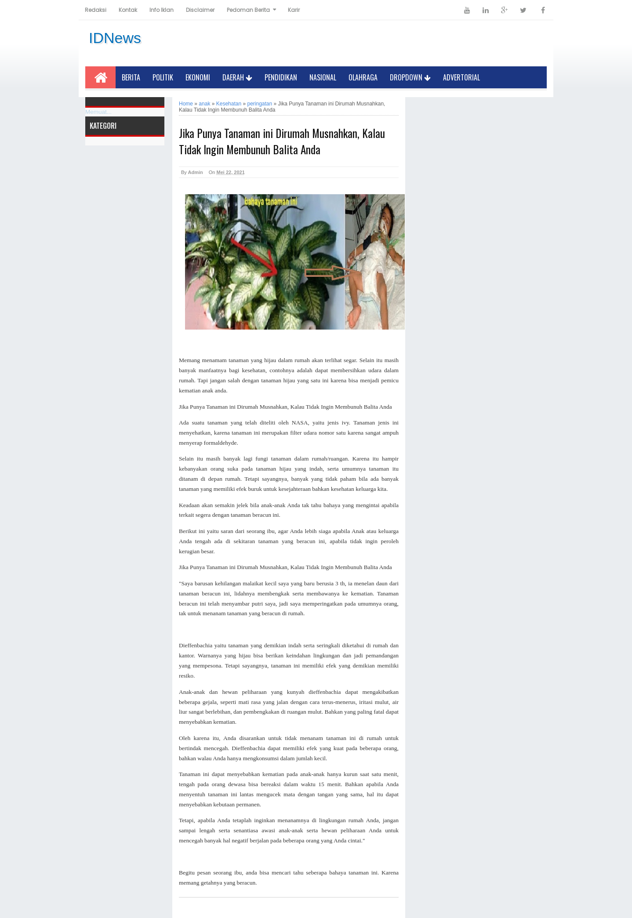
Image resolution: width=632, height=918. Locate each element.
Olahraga (363, 77)
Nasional (322, 77)
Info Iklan (161, 10)
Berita (131, 77)
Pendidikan (281, 77)
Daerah (237, 77)
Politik (163, 77)
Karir (294, 10)
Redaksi (95, 10)
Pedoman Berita (248, 10)
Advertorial (461, 77)
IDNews (115, 37)
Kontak (128, 10)
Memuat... (98, 112)
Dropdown (410, 77)
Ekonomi (197, 77)
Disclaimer (200, 10)
